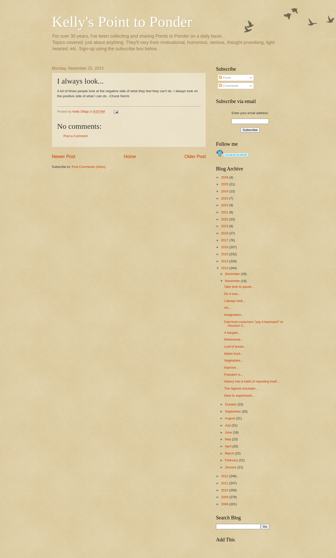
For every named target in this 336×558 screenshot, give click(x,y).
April (228, 446)
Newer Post (63, 156)
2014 (225, 261)
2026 (225, 177)
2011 (225, 483)
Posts (225, 78)
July (228, 425)
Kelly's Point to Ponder (122, 21)
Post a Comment (75, 136)
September (233, 411)
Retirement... (233, 339)
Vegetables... (233, 360)
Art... (227, 308)
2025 (225, 184)
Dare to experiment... (239, 395)
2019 (225, 226)
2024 (225, 191)
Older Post (195, 156)
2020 (225, 219)
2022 (225, 205)
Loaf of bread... (235, 346)
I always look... (234, 301)
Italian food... (233, 354)
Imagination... (234, 315)
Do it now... (232, 294)
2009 (225, 497)
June (229, 432)
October (231, 404)
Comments (228, 86)
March (230, 453)
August (230, 418)
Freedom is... (233, 374)
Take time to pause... (239, 287)
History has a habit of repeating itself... (251, 381)
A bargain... (232, 333)
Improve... (231, 367)
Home (130, 156)
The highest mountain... (241, 388)
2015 (225, 254)
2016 (225, 247)
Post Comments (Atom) (89, 167)
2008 (225, 504)
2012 (225, 476)
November (233, 281)
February (232, 460)
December (233, 274)
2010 (225, 490)
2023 (225, 198)
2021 (225, 212)
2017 (225, 240)
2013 (225, 268)
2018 (225, 233)
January (231, 467)
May (228, 439)
